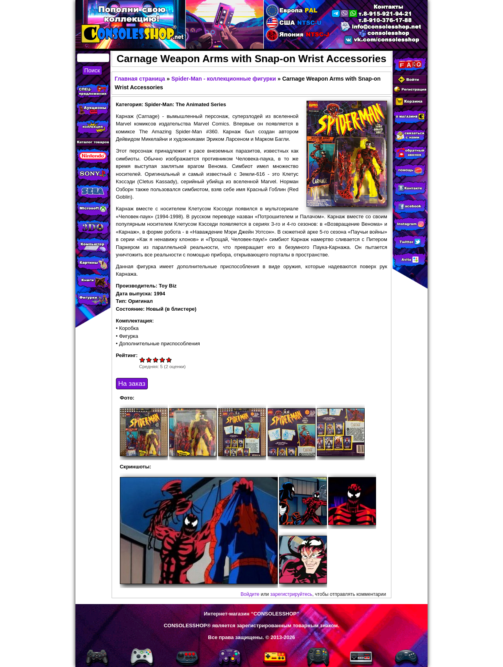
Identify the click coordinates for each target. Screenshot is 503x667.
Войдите (249, 594)
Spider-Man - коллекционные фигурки (223, 79)
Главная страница (140, 79)
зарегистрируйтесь (291, 594)
